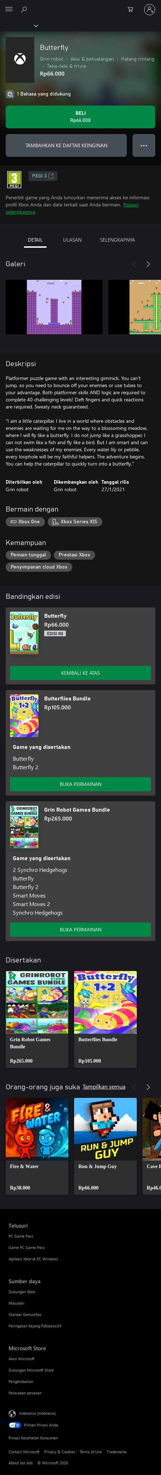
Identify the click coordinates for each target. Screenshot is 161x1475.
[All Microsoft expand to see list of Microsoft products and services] (8, 9)
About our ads (21, 1462)
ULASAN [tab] (72, 239)
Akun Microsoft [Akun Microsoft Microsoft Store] (22, 1358)
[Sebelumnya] (134, 264)
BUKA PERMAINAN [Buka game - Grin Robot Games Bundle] (81, 929)
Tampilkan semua (104, 1086)
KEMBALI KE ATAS (80, 672)
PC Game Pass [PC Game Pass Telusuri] (21, 1236)
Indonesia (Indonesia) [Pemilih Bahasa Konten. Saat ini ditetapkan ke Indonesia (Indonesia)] (37, 1412)
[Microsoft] (80, 5)
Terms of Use (91, 1451)
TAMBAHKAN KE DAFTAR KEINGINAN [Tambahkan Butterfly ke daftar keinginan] (66, 145)
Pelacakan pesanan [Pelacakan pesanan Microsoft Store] (25, 1393)
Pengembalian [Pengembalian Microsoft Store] (21, 1381)
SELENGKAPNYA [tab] (117, 239)
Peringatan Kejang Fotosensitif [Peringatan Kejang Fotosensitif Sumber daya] (35, 1326)
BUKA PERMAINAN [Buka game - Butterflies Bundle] (81, 784)
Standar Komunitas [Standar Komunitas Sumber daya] (25, 1314)
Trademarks (117, 1451)
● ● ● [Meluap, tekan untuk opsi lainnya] (144, 145)
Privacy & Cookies (59, 1451)
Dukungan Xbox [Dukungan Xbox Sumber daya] (22, 1291)
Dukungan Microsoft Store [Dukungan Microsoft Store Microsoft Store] (31, 1370)
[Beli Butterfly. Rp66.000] (80, 117)
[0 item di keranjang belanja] (132, 9)
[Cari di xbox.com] (25, 9)
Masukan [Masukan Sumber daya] (16, 1303)
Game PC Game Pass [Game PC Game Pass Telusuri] (27, 1247)
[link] (37, 1019)
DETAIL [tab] (35, 239)
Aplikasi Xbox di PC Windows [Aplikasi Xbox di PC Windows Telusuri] (33, 1258)
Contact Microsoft (24, 1451)
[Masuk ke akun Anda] (149, 9)
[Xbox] (18, 25)
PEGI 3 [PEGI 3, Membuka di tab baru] (43, 176)
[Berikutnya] (148, 264)
